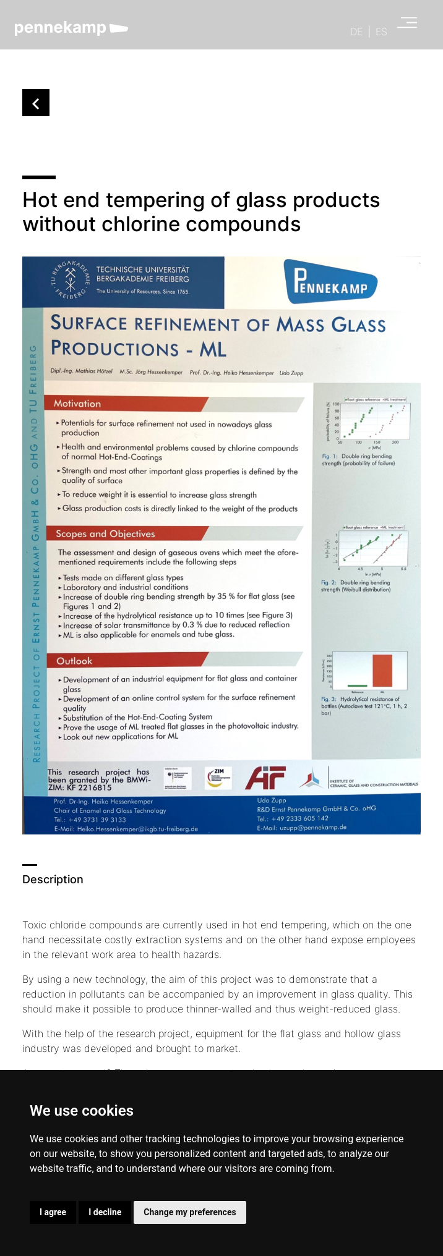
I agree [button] (53, 1212)
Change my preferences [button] (190, 1212)
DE (356, 31)
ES (381, 31)
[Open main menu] (403, 26)
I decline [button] (104, 1212)
